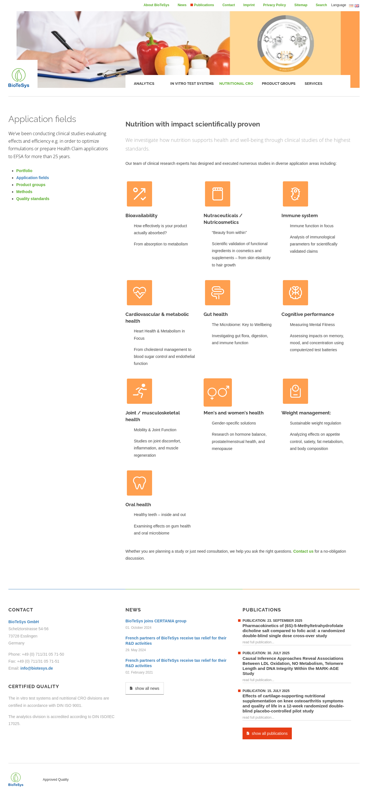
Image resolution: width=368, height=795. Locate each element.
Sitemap (301, 5)
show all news (144, 688)
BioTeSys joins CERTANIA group (156, 621)
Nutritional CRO (236, 83)
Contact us (303, 551)
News (182, 5)
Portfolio (24, 170)
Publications (204, 5)
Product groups (278, 83)
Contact (228, 5)
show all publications (267, 733)
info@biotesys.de (36, 668)
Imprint (249, 5)
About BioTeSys (156, 5)
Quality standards (32, 198)
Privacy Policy (274, 5)
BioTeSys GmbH (23, 622)
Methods (24, 191)
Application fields (32, 177)
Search (321, 5)
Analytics (144, 83)
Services (313, 83)
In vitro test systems (192, 83)
